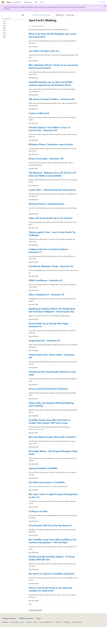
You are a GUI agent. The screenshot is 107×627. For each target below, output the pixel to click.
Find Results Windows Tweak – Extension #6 (51, 266)
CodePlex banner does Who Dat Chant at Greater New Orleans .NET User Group (49, 421)
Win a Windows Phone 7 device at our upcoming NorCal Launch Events (53, 66)
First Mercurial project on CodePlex (47, 482)
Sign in (103, 2)
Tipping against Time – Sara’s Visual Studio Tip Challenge (52, 233)
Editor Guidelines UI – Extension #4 (46, 294)
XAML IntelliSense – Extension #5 (45, 280)
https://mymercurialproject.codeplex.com (40, 486)
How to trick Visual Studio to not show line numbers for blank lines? (50, 589)
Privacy (35, 622)
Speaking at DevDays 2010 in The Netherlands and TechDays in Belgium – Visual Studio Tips (52, 310)
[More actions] (77, 15)
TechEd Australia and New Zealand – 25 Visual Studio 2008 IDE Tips (52, 558)
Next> (30, 604)
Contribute (28, 622)
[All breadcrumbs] (30, 15)
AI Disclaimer (5, 622)
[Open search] (99, 2)
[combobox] (13, 18)
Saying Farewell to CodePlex (43, 468)
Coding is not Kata (38, 511)
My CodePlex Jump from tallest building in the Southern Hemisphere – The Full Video (52, 541)
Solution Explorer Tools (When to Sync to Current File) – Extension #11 (49, 129)
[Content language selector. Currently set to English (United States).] (9, 618)
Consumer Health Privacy (46, 622)
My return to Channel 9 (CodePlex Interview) (51, 573)
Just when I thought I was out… (45, 50)
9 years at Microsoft (39, 113)
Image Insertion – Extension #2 (44, 340)
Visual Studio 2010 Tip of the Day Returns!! (50, 525)
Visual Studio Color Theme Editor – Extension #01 (52, 356)
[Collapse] (23, 15)
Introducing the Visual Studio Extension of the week (52, 373)
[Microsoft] (3, 2)
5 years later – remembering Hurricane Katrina (52, 189)
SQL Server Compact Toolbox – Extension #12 (52, 99)
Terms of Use (59, 622)
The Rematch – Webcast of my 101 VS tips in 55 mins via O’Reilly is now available (52, 174)
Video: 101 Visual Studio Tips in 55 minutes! (50, 217)
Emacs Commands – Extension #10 (46, 158)
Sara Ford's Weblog (45, 15)
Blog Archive (36, 15)
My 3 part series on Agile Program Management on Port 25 (53, 495)
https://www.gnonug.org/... (36, 429)
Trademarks (66, 622)
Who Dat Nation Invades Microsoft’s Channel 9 (52, 436)
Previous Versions (14, 622)
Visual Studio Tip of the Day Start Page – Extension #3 (49, 325)
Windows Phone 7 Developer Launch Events (51, 144)
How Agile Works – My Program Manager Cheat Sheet (53, 452)
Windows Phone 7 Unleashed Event (46, 203)
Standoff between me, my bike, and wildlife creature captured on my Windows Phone (51, 83)
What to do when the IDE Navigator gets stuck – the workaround (53, 35)
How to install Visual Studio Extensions (48, 388)
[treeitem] (13, 21)
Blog (22, 622)
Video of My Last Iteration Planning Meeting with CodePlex (51, 404)
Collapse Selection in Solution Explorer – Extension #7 (49, 250)
